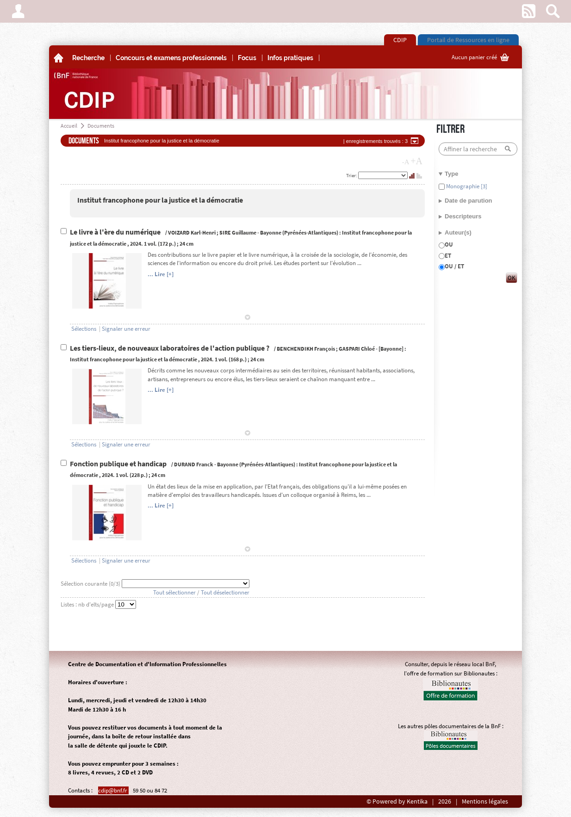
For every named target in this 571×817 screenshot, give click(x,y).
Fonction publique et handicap (119, 463)
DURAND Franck (193, 464)
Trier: (352, 175)
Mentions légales (485, 801)
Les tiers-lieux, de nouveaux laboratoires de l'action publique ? (170, 348)
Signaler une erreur (126, 329)
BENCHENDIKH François (306, 348)
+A (416, 161)
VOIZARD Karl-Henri (192, 232)
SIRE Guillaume (237, 232)
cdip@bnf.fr (113, 790)
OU (449, 244)
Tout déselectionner (225, 592)
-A (406, 162)
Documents (100, 125)
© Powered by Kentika (397, 801)
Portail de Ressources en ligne (468, 40)
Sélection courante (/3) (91, 584)
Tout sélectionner (174, 592)
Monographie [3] (466, 186)
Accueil (69, 125)
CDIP (400, 40)
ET (448, 256)
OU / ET (454, 266)
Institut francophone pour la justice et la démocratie (160, 200)
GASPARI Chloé (357, 348)
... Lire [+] (161, 274)
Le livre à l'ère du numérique (116, 232)
